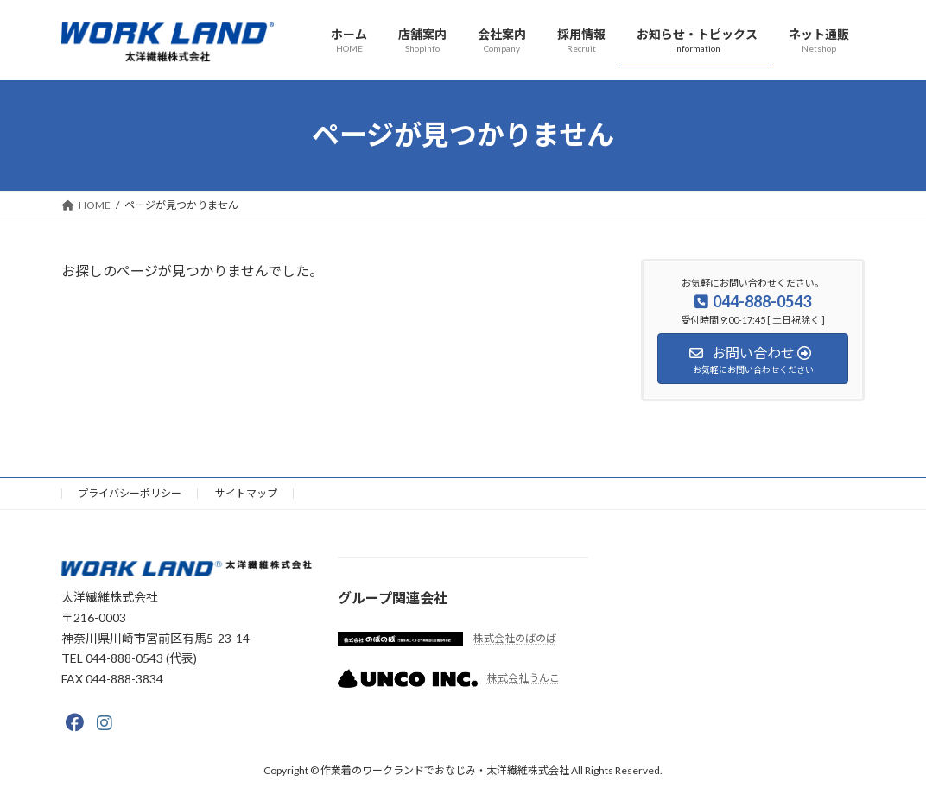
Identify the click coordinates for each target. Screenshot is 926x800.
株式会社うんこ (523, 677)
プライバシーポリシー (129, 493)
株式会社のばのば (514, 638)
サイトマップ (246, 493)
